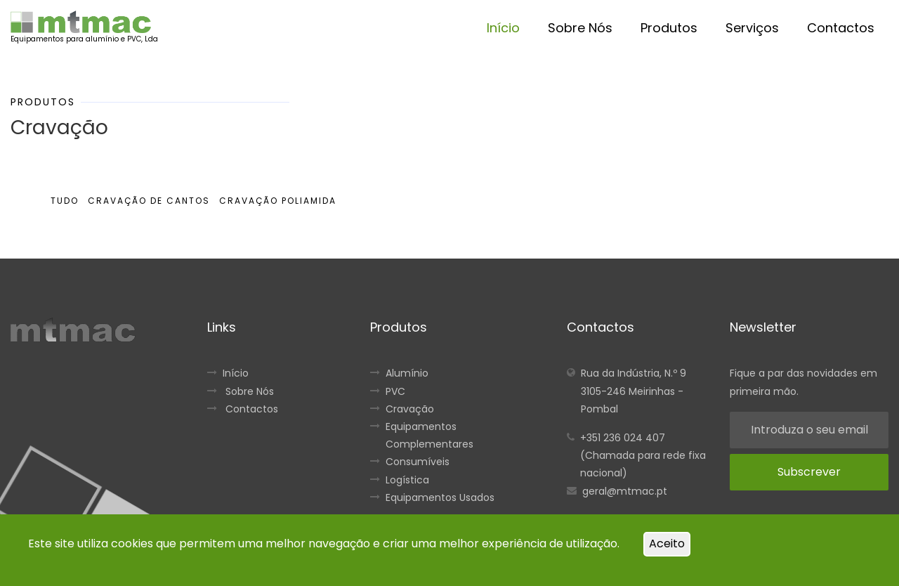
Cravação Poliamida (277, 201)
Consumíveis (418, 462)
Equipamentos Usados (440, 497)
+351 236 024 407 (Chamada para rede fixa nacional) (643, 455)
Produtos (669, 28)
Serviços (752, 28)
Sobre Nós (580, 28)
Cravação (410, 409)
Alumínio (407, 373)
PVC (395, 391)
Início (503, 28)
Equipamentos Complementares (429, 435)
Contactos (840, 28)
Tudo (65, 201)
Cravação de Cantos (149, 201)
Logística (407, 480)
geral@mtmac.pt (624, 491)
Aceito (667, 543)
